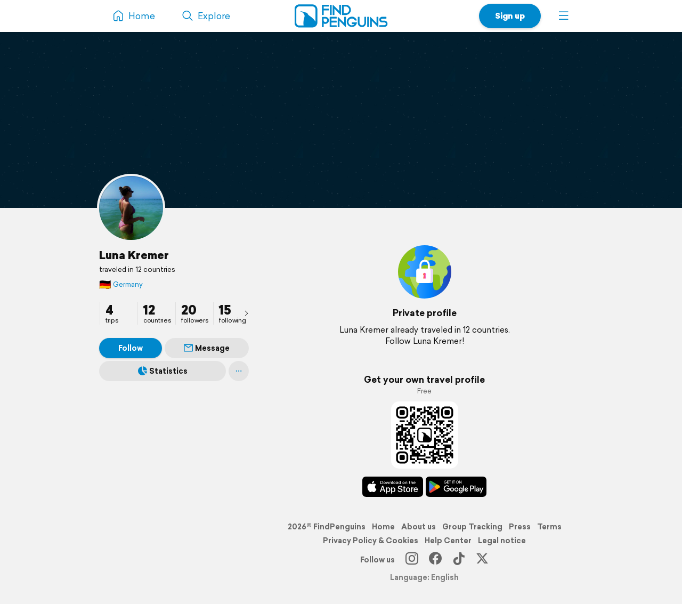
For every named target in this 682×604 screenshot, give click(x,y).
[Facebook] (435, 559)
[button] (564, 16)
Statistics (163, 371)
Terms (549, 526)
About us (418, 526)
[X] (482, 559)
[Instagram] (411, 559)
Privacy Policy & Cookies (370, 540)
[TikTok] (458, 559)
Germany (121, 284)
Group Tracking (472, 526)
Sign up (510, 15)
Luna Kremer (134, 255)
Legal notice (502, 540)
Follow (130, 348)
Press (520, 526)
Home (383, 526)
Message (207, 348)
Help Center (448, 540)
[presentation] (246, 313)
